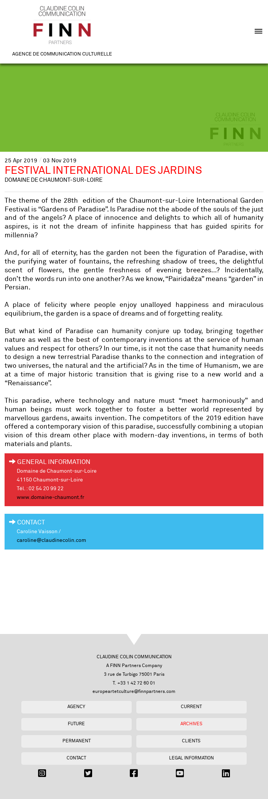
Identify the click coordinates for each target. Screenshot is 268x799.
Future (76, 723)
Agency (76, 706)
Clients (191, 741)
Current (191, 706)
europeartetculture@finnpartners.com (134, 691)
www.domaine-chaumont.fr (50, 497)
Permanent (76, 741)
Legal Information (191, 758)
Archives (191, 723)
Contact (76, 758)
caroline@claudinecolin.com (51, 540)
